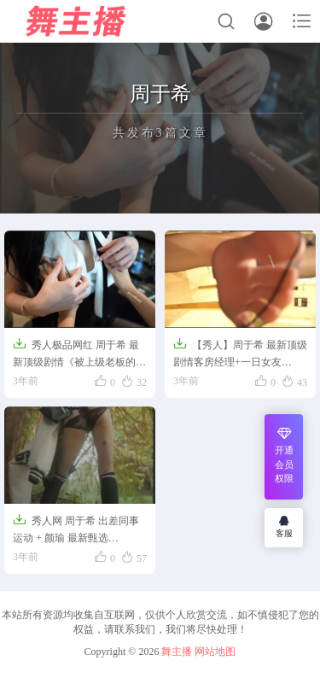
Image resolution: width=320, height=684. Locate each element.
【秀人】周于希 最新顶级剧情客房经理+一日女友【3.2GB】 (240, 354)
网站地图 (215, 652)
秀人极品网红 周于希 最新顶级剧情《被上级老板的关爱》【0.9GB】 (79, 354)
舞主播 (176, 652)
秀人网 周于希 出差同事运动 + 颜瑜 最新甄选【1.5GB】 (76, 530)
